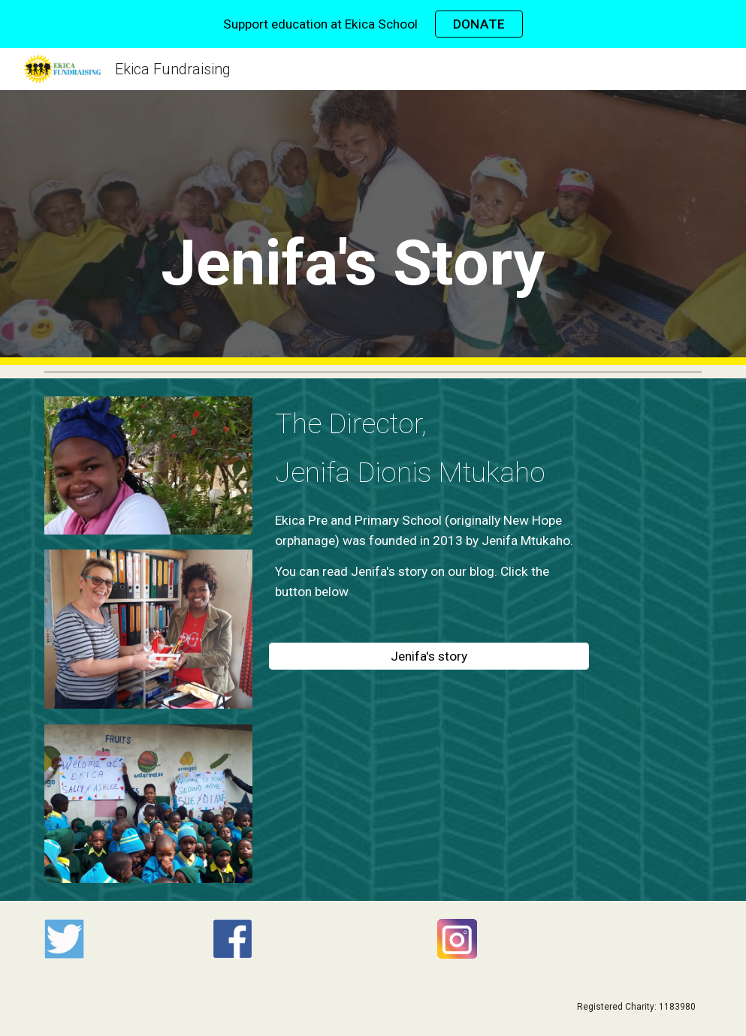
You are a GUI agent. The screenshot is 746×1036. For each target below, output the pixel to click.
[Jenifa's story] (429, 656)
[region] (373, 24)
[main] (373, 248)
